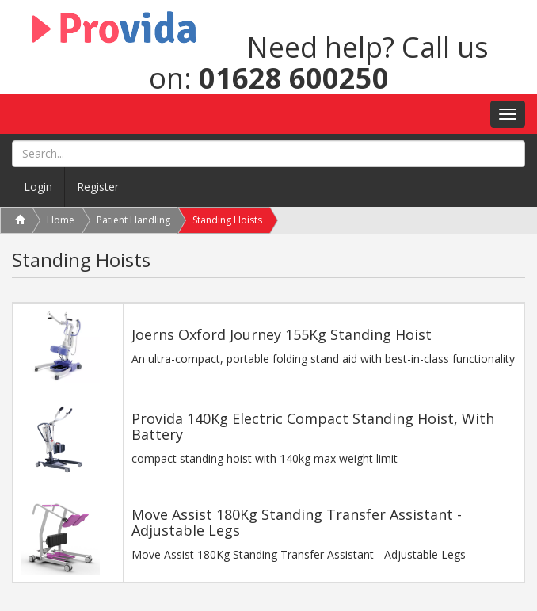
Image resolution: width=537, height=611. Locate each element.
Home (60, 220)
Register (98, 186)
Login (38, 186)
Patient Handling (133, 220)
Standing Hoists (227, 220)
